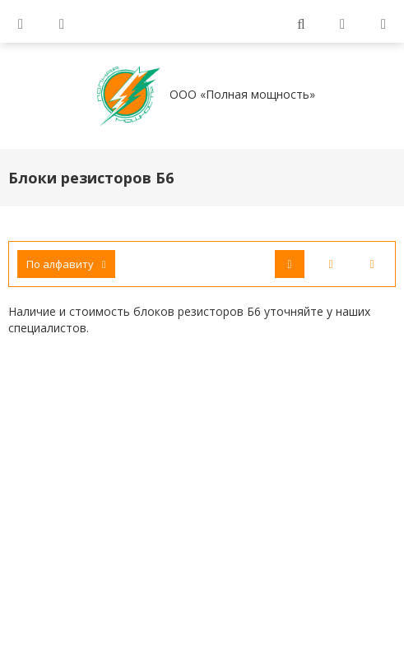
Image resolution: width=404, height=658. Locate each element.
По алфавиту (66, 264)
